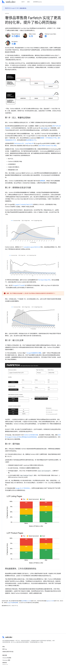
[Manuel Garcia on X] (12, 36)
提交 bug (4, 649)
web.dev (7, 13)
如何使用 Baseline (37, 2)
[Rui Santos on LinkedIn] (14, 44)
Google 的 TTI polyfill (18, 285)
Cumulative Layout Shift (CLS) (31, 247)
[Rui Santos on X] (12, 44)
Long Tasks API (29, 143)
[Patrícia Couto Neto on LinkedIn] (45, 36)
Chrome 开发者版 (6, 657)
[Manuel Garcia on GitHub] (14, 36)
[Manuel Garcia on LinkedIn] (17, 36)
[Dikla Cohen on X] (30, 36)
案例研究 (4, 662)
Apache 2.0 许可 (50, 600)
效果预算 (42, 181)
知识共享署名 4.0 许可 (26, 600)
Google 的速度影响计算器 (34, 353)
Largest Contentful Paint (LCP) (24, 204)
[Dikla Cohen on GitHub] (32, 36)
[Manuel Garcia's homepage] (19, 36)
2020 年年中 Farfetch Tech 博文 (47, 145)
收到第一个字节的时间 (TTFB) (48, 138)
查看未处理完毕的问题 (7, 651)
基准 (28, 2)
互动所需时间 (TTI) (31, 140)
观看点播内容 (23, 8)
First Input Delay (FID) (44, 280)
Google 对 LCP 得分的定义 (22, 488)
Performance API (19, 143)
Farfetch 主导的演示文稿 (31, 435)
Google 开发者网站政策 (12, 602)
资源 (22, 2)
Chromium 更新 (6, 660)
